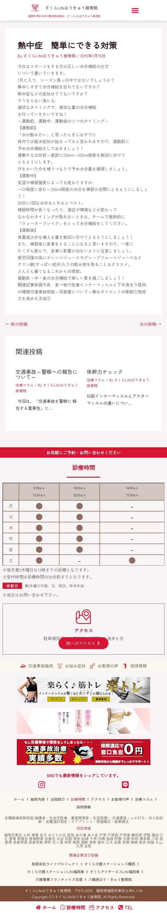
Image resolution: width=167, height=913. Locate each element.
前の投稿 (16, 324)
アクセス (98, 799)
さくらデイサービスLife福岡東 (115, 871)
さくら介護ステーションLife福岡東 (55, 871)
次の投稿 (150, 324)
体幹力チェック (105, 371)
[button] (135, 10)
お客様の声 (120, 799)
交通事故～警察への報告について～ (47, 374)
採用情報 (83, 807)
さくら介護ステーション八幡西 (109, 863)
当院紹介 (57, 799)
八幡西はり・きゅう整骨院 (110, 879)
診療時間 (78, 799)
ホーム (19, 799)
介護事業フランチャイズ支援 (59, 879)
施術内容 (37, 799)
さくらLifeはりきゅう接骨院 (71, 8)
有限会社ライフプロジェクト (55, 863)
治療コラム (25, 385)
